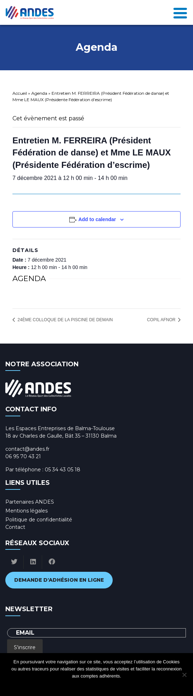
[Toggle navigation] (180, 12)
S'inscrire (25, 647)
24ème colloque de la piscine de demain (64, 319)
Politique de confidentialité (38, 519)
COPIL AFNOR (162, 319)
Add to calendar (97, 219)
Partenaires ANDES (29, 502)
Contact (15, 527)
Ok (68, 685)
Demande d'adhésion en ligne (59, 580)
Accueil (19, 93)
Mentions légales (26, 511)
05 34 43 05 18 (62, 469)
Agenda (39, 93)
